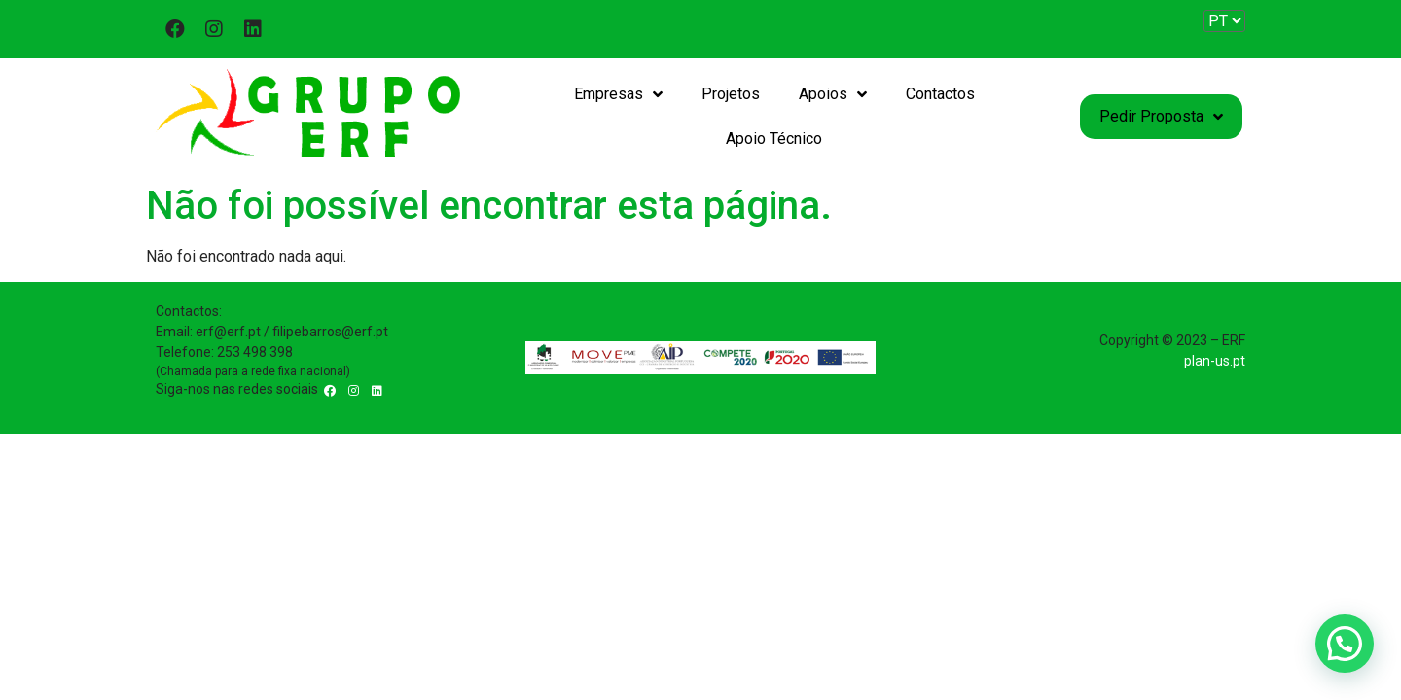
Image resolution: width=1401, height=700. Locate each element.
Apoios (833, 94)
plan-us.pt (1214, 360)
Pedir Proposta (1161, 116)
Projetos (730, 94)
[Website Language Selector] (1224, 21)
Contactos (940, 94)
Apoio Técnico (774, 138)
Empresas (618, 94)
